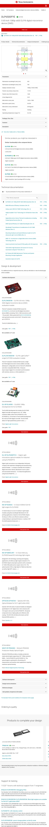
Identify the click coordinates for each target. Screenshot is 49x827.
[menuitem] (31, 5)
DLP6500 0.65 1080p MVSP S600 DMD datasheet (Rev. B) (19, 35)
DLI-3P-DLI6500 (7, 404)
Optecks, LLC (8, 620)
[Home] (24, 2)
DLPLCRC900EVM (26, 315)
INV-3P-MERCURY (8, 553)
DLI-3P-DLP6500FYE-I (9, 455)
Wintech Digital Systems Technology (14, 667)
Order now (24, 29)
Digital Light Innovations (11, 424)
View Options (24, 432)
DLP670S (8, 165)
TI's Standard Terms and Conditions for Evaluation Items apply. (17, 697)
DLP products (10, 10)
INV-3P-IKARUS (7, 505)
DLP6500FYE (5, 311)
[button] (3, 5)
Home (2, 10)
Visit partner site (24, 529)
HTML (40, 35)
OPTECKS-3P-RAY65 (9, 601)
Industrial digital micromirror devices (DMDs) (27, 10)
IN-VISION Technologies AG (12, 525)
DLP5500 (7, 146)
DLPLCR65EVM (7, 300)
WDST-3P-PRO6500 (8, 648)
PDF (36, 35)
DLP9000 (7, 174)
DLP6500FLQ (9, 156)
